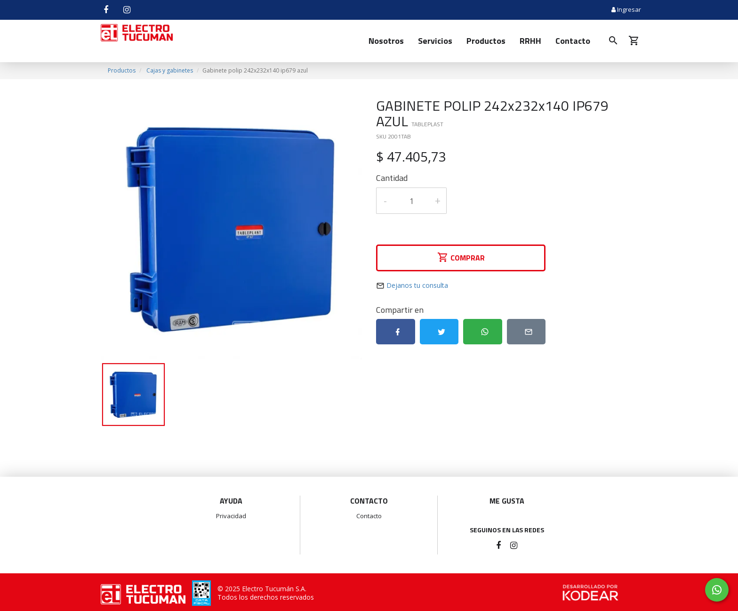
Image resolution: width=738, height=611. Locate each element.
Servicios (435, 40)
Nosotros (386, 40)
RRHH (530, 40)
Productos (485, 40)
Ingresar (626, 9)
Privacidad (231, 516)
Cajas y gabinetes (169, 70)
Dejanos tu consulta (417, 285)
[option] (231, 228)
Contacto (572, 40)
